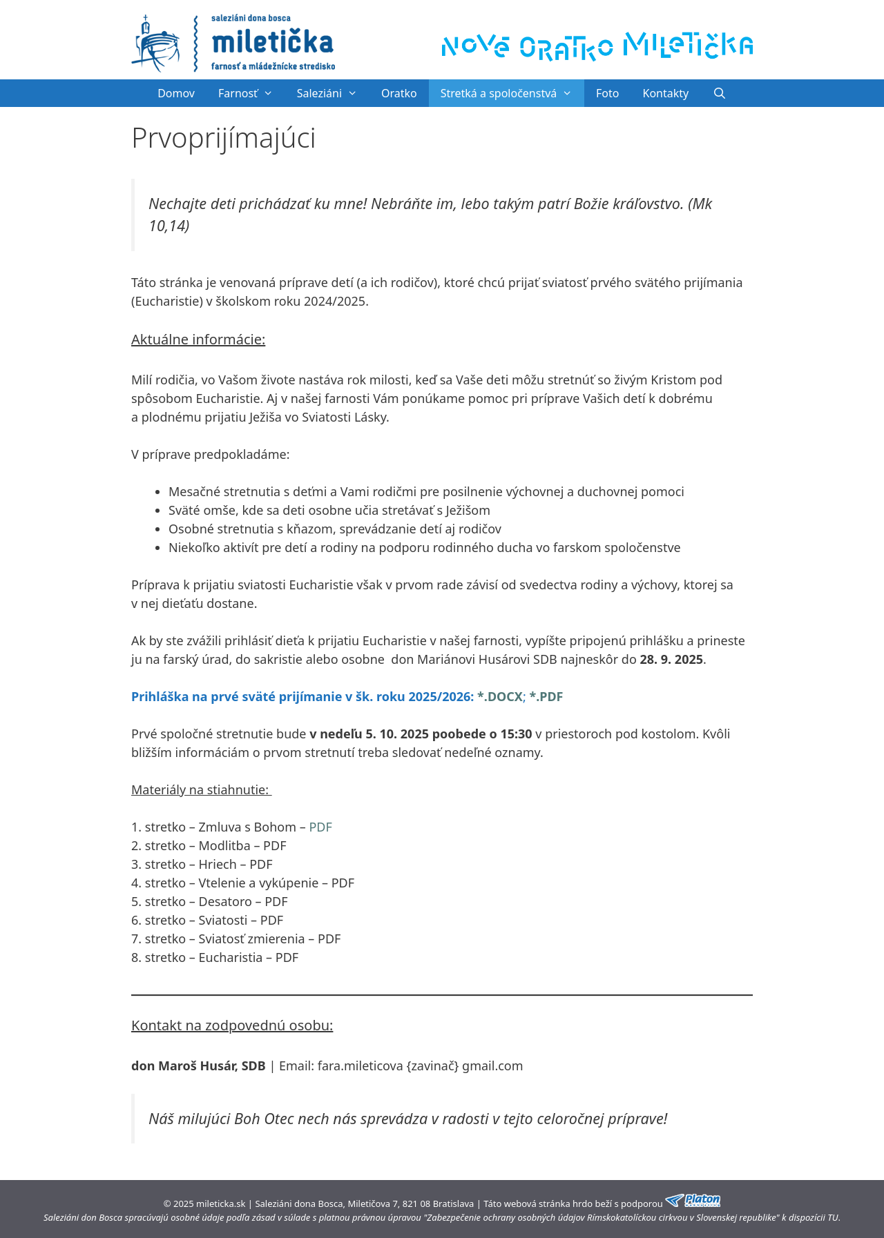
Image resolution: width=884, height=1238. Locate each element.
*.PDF (546, 696)
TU (832, 1217)
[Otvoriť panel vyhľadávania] (719, 93)
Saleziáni (333, 93)
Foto (607, 93)
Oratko (399, 93)
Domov (176, 93)
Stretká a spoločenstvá (512, 93)
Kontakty (666, 93)
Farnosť (251, 93)
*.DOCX (500, 696)
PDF (320, 826)
